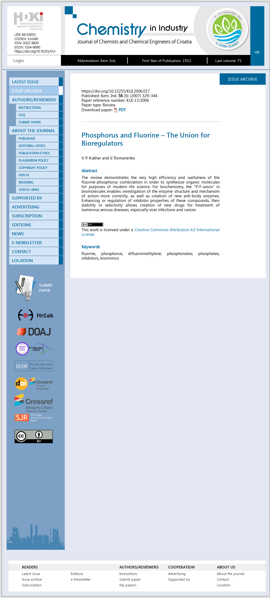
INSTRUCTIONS (30, 108)
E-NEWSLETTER (27, 242)
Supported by (179, 579)
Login (18, 60)
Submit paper (130, 579)
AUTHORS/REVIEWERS (34, 99)
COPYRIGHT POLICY (33, 168)
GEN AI (24, 175)
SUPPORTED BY (27, 198)
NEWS (18, 233)
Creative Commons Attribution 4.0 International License (151, 232)
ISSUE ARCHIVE (27, 90)
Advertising (177, 573)
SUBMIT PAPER (30, 122)
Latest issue (31, 573)
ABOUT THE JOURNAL (33, 130)
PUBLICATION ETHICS (34, 153)
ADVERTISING (25, 207)
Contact (223, 579)
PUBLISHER (27, 138)
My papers (127, 585)
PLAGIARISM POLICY (33, 160)
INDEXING (26, 182)
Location (223, 585)
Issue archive (32, 579)
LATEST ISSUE (25, 81)
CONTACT (21, 251)
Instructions (128, 573)
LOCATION (22, 260)
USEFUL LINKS (29, 190)
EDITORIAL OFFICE (32, 146)
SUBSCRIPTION (27, 215)
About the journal (230, 573)
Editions (77, 573)
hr (257, 52)
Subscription (31, 585)
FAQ (22, 115)
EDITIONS (21, 224)
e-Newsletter (81, 579)
